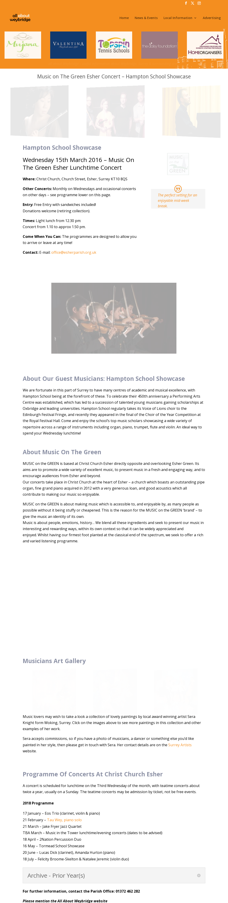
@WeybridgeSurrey (150, 896)
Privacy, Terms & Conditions (141, 883)
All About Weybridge (84, 896)
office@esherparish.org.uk (73, 252)
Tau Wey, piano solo (64, 723)
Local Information (178, 18)
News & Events (146, 18)
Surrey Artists (180, 648)
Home (124, 18)
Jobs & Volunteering (79, 883)
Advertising (212, 18)
